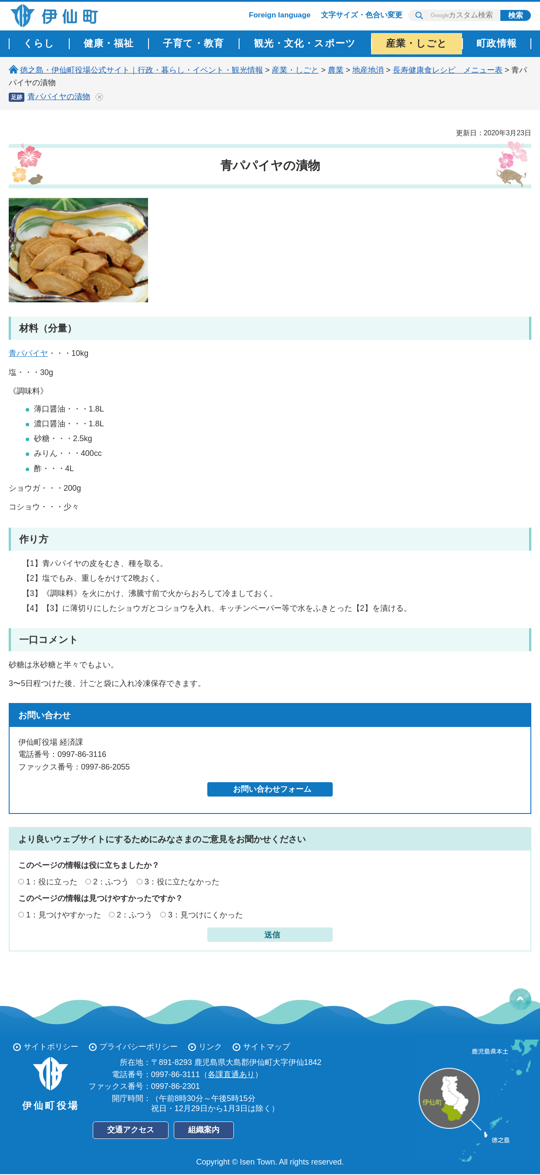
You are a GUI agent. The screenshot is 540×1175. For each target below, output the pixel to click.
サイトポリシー (51, 1046)
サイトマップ (266, 1046)
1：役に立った (52, 881)
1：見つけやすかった (63, 915)
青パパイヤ (28, 353)
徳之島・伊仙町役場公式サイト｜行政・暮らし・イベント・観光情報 (141, 70)
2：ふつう (111, 881)
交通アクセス (130, 1129)
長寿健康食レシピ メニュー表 (448, 70)
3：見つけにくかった (205, 915)
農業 (336, 70)
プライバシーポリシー (138, 1046)
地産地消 (368, 70)
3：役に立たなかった (182, 881)
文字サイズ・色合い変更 (361, 15)
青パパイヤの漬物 (58, 96)
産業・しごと (295, 70)
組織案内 (203, 1129)
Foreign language (280, 15)
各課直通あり (231, 1074)
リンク (210, 1046)
